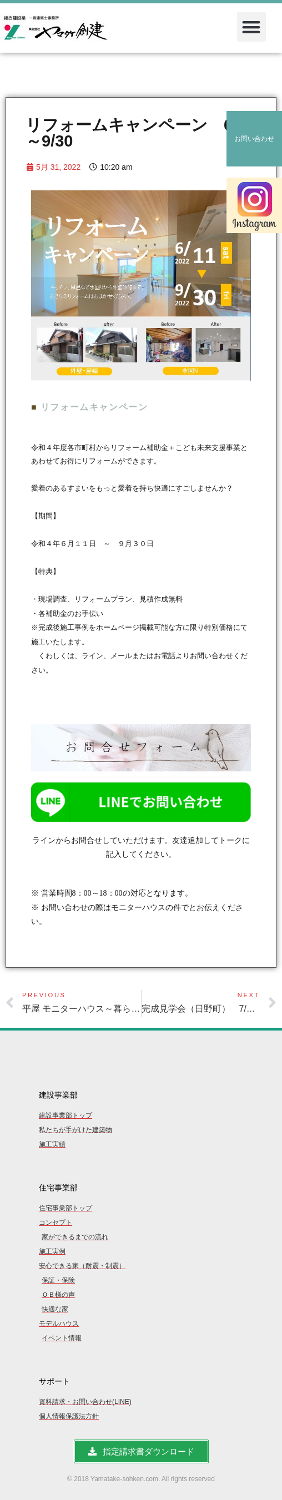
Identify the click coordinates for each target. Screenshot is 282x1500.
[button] (251, 27)
